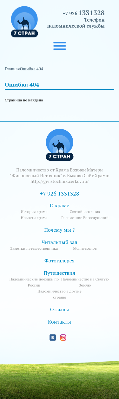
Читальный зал (59, 242)
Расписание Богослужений (85, 217)
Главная (12, 69)
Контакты (59, 321)
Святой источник (84, 211)
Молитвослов (84, 248)
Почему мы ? (59, 229)
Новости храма (34, 217)
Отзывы (59, 309)
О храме (59, 205)
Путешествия (59, 272)
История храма (34, 211)
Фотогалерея (59, 260)
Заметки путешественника (34, 248)
